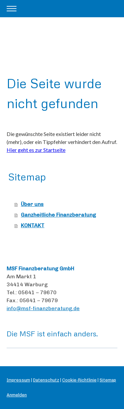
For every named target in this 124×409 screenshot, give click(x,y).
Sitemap (108, 379)
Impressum (18, 379)
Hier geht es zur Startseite (36, 150)
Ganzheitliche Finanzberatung (58, 215)
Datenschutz (46, 379)
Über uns (32, 204)
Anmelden (17, 394)
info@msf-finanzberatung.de (43, 308)
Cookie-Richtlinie (79, 379)
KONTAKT (32, 225)
